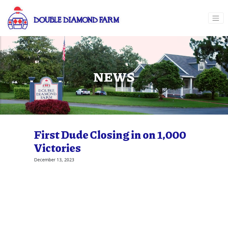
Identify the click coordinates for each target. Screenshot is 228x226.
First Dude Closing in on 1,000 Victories (110, 140)
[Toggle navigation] (216, 18)
